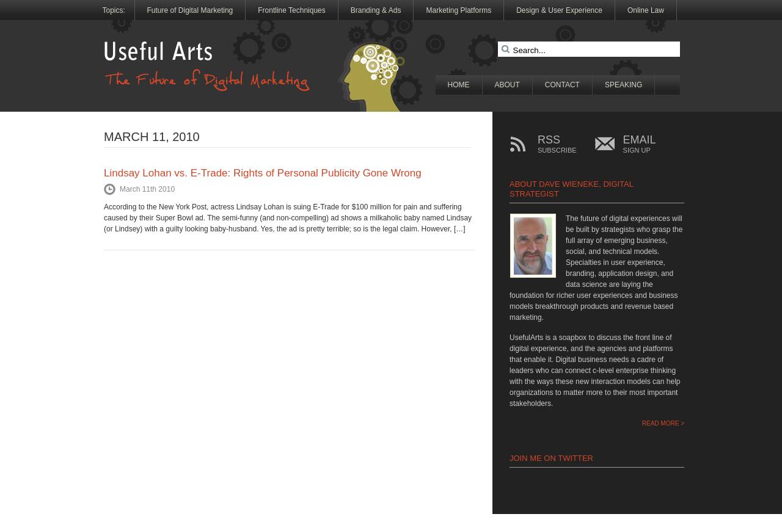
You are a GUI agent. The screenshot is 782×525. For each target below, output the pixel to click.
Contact (562, 85)
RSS (557, 144)
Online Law (645, 10)
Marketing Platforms (458, 10)
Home (459, 85)
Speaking (623, 85)
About (507, 85)
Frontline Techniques (292, 10)
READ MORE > (663, 423)
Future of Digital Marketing (190, 10)
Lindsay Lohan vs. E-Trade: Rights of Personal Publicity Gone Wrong (263, 173)
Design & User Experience (559, 10)
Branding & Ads (376, 10)
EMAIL (639, 144)
